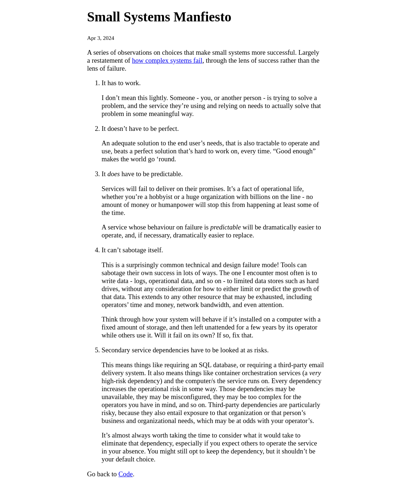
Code (126, 474)
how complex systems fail (167, 60)
